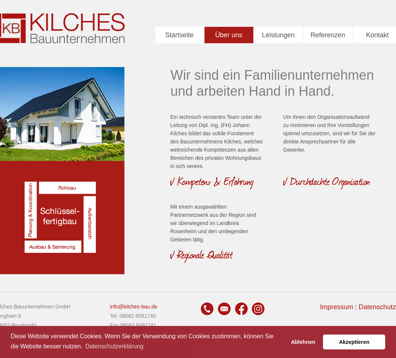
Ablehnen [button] (303, 342)
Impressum (336, 307)
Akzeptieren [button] (354, 342)
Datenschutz (377, 307)
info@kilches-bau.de (133, 307)
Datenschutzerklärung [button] (114, 346)
